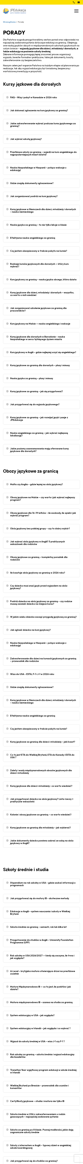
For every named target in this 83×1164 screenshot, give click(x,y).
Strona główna (9, 22)
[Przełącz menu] (76, 11)
